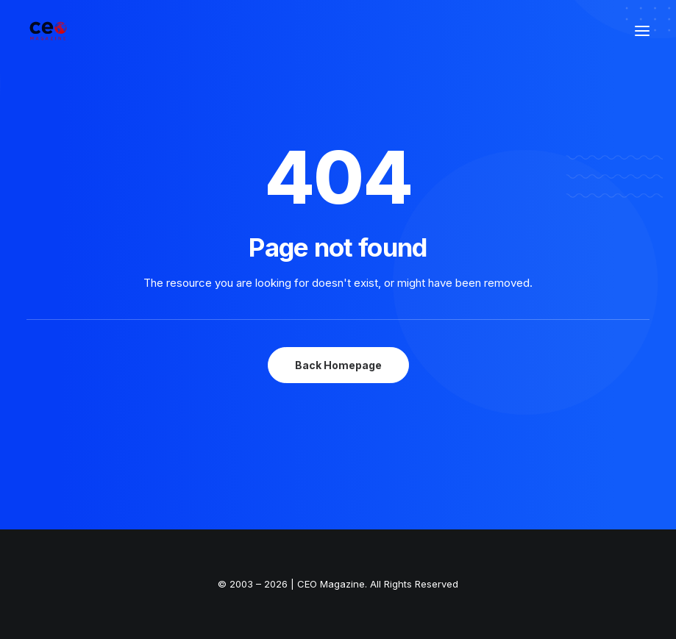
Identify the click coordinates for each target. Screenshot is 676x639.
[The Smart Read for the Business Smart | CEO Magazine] (48, 31)
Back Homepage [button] (338, 365)
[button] (642, 31)
